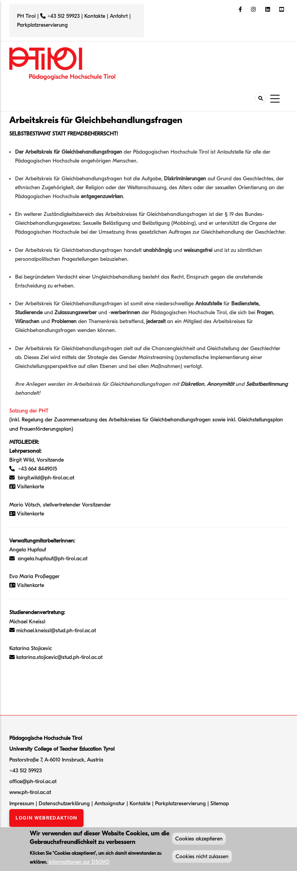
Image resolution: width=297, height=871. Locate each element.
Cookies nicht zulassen (202, 857)
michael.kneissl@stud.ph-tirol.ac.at (56, 630)
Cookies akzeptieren (199, 839)
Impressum (21, 803)
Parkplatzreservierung (42, 25)
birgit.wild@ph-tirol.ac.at (46, 477)
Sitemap (219, 803)
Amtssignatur (110, 803)
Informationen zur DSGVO (79, 862)
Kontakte (94, 16)
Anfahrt (119, 16)
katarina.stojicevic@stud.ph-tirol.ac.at (59, 657)
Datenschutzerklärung (64, 803)
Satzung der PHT (28, 410)
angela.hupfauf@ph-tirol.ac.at (51, 558)
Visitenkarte (30, 513)
